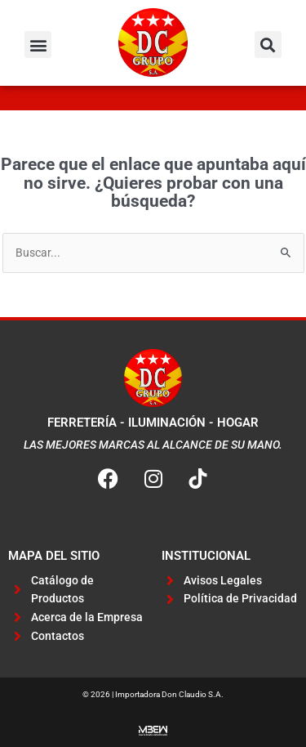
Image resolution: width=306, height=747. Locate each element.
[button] (37, 44)
